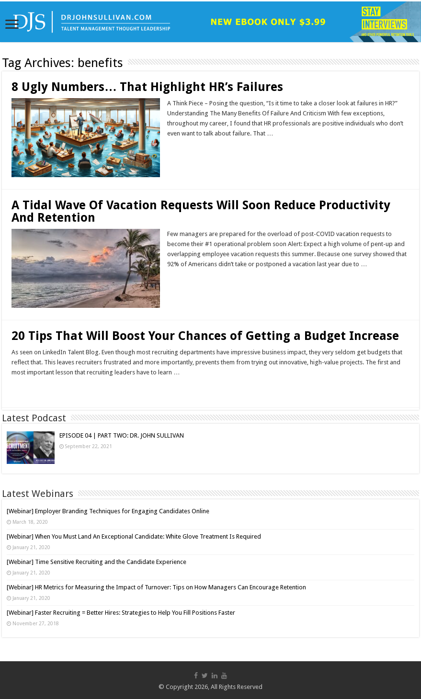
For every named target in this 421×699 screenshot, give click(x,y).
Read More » (188, 150)
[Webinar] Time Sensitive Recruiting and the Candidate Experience (96, 561)
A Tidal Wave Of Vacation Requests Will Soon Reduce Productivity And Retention (200, 211)
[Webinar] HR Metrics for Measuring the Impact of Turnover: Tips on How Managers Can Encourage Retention (156, 587)
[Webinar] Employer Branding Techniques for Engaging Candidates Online (108, 511)
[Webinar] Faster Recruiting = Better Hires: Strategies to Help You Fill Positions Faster (121, 612)
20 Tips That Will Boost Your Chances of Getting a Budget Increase (205, 336)
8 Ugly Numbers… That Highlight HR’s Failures (147, 87)
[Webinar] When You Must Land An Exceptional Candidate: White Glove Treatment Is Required (134, 536)
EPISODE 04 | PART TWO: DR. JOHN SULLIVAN (121, 435)
